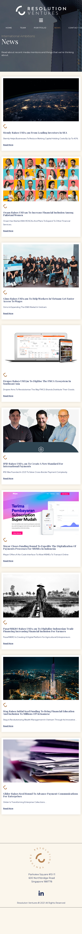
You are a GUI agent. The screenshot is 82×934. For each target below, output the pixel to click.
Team (23, 28)
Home (9, 28)
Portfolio (40, 28)
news (57, 28)
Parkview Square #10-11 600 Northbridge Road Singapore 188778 (41, 878)
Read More (8, 145)
